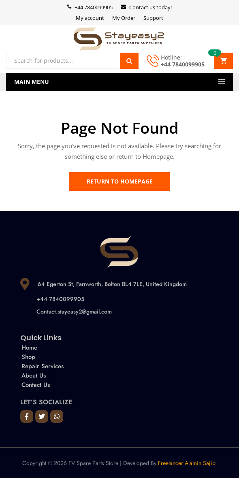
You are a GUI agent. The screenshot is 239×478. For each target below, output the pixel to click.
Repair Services (42, 366)
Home (29, 347)
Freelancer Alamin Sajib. (187, 463)
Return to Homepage (120, 181)
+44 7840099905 (183, 64)
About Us (33, 375)
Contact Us (35, 384)
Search (129, 61)
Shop (28, 356)
